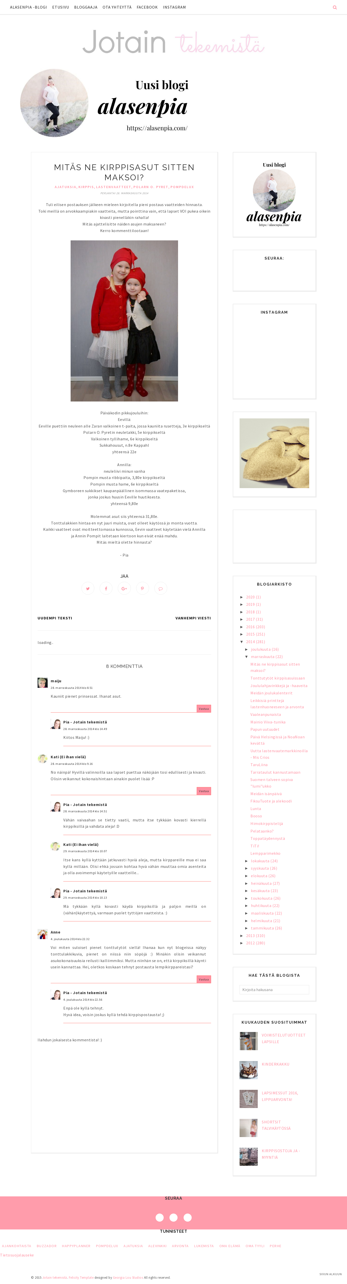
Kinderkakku (276, 1064)
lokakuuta (260, 860)
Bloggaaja (86, 7)
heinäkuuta (262, 883)
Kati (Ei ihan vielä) (68, 757)
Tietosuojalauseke (17, 1254)
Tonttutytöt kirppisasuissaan (277, 678)
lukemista (204, 1246)
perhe (275, 1246)
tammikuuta (263, 927)
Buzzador (47, 1246)
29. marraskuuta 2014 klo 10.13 (85, 898)
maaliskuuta (263, 913)
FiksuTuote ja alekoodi (271, 800)
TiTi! (254, 845)
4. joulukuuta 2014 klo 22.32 (70, 939)
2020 (251, 596)
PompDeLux (182, 187)
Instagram (174, 7)
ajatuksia (65, 187)
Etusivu (60, 7)
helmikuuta (262, 920)
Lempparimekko (265, 853)
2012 (251, 942)
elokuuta (259, 875)
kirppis (86, 187)
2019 (251, 604)
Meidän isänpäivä (266, 793)
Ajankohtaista (17, 1246)
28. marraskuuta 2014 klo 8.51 (72, 688)
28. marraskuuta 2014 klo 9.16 (72, 764)
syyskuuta (260, 868)
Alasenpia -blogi (28, 7)
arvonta (180, 1246)
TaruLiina (259, 764)
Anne (55, 932)
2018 (251, 611)
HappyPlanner (76, 1246)
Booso (256, 815)
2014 (251, 641)
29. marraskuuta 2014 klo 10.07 (85, 852)
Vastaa (204, 709)
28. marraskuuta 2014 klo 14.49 (85, 729)
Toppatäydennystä (267, 838)
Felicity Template (81, 1277)
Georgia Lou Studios (128, 1277)
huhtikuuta (261, 905)
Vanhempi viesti (193, 618)
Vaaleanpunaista (265, 714)
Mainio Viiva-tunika (268, 721)
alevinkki (157, 1246)
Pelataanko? (262, 831)
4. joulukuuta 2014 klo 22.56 (82, 1000)
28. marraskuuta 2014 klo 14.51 (85, 812)
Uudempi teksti (55, 618)
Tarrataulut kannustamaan (275, 772)
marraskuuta (263, 656)
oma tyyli (255, 1246)
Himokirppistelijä (266, 823)
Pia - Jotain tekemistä (85, 722)
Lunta (255, 808)
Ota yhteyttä (117, 7)
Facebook (147, 7)
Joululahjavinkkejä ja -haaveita (279, 685)
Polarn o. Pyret (150, 187)
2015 (251, 634)
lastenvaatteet (113, 187)
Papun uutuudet (264, 729)
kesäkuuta (261, 890)
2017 (251, 619)
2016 (251, 626)
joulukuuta (261, 649)
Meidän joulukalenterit (271, 692)
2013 (251, 935)
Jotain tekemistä (54, 1277)
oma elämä (230, 1246)
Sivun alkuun (331, 1274)
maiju (56, 681)
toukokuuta (262, 898)
